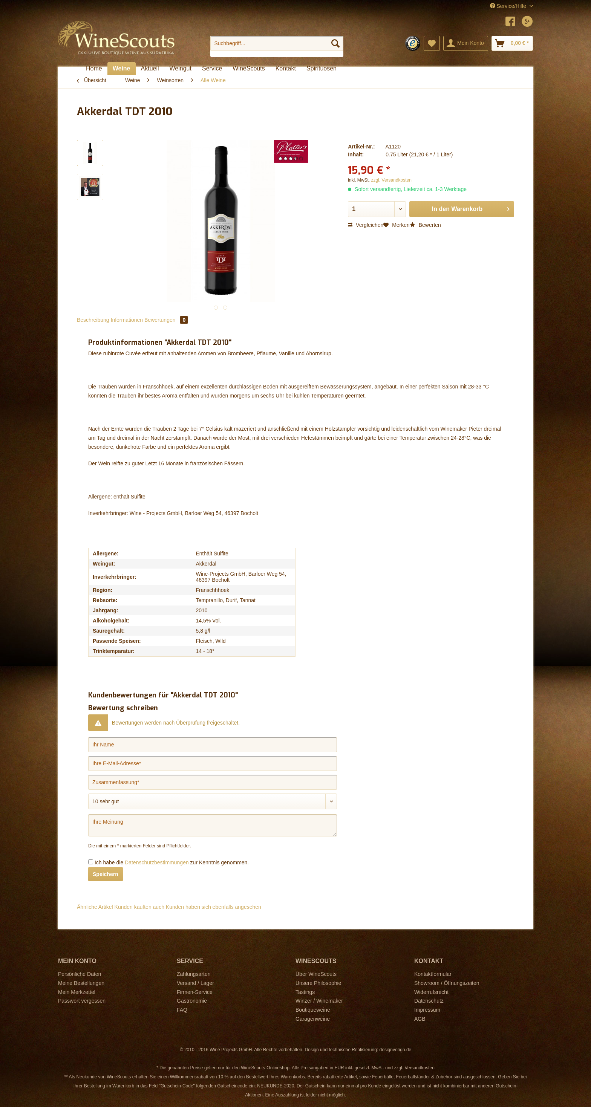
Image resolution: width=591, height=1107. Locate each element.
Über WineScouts (316, 974)
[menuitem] (276, 46)
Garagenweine (313, 1019)
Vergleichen (365, 225)
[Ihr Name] (212, 744)
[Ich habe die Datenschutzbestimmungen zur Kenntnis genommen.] (90, 861)
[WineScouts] (248, 68)
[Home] (94, 68)
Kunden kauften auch (139, 907)
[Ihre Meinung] (212, 825)
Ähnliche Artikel (95, 907)
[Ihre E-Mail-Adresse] (212, 763)
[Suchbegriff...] (276, 43)
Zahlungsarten (194, 974)
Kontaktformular (433, 974)
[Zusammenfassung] (212, 782)
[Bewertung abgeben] (212, 801)
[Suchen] (335, 43)
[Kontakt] (285, 68)
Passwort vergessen (82, 1001)
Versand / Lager (195, 983)
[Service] (212, 68)
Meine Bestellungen (81, 983)
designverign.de (396, 1049)
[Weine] (121, 68)
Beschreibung (93, 320)
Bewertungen (166, 320)
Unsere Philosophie (318, 983)
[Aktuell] (150, 68)
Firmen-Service (195, 992)
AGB (420, 1019)
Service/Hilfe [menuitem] (509, 6)
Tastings (305, 992)
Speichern (105, 874)
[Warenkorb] (512, 43)
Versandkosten (419, 1067)
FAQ (182, 1010)
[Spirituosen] (321, 68)
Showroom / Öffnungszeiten (446, 983)
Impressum (427, 1010)
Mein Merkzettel (76, 992)
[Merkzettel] (432, 43)
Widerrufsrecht (431, 992)
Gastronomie (192, 1001)
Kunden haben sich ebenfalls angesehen (213, 907)
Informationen (127, 320)
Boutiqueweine (313, 1010)
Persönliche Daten (79, 974)
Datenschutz (429, 1001)
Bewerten (425, 225)
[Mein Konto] (465, 43)
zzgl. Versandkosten (391, 180)
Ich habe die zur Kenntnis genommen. (172, 862)
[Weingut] (180, 68)
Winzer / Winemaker (319, 1001)
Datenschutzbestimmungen (157, 862)
